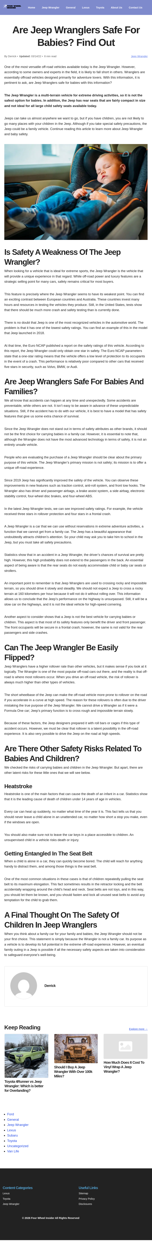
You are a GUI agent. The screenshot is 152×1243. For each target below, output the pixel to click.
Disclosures (85, 1206)
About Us (123, 6)
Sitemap (83, 1196)
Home (32, 6)
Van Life (13, 1154)
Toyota (105, 6)
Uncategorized (17, 1149)
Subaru (12, 1138)
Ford (10, 1117)
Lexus (90, 6)
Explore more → (138, 1031)
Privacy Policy (87, 1201)
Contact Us (38, 11)
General (74, 6)
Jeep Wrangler (52, 6)
